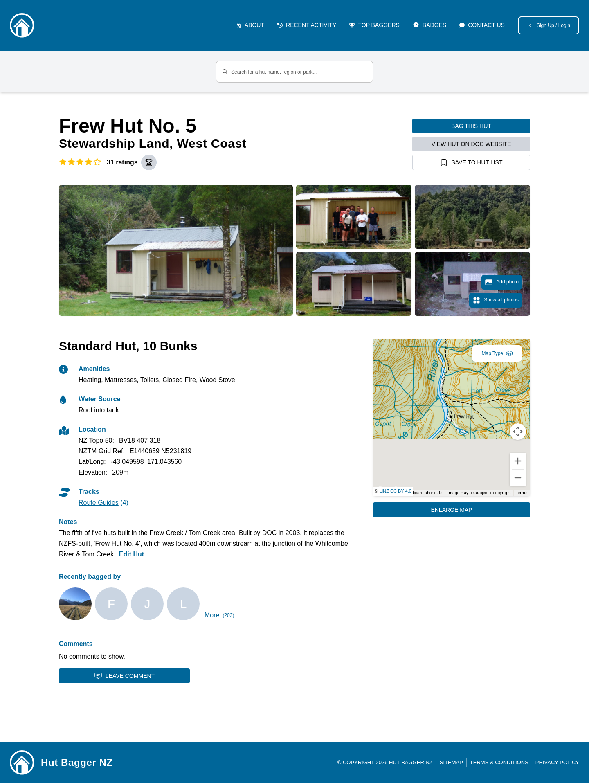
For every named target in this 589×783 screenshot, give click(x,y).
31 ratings (122, 162)
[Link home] (22, 762)
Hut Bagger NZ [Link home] (77, 762)
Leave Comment (124, 676)
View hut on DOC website (471, 144)
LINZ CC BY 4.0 (395, 490)
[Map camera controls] (518, 431)
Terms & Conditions (499, 762)
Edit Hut (131, 554)
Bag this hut (471, 126)
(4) (103, 502)
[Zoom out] (518, 478)
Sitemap (451, 762)
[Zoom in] (518, 461)
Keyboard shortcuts (424, 493)
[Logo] (22, 25)
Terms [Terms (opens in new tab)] (522, 493)
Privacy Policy (557, 762)
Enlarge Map (451, 509)
